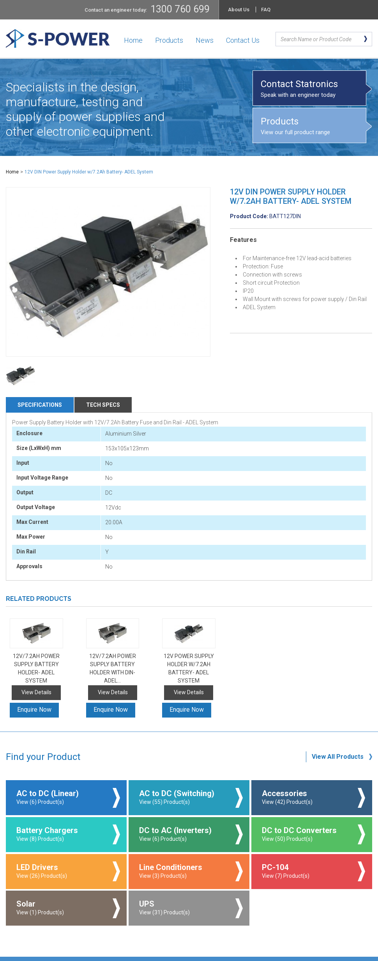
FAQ (265, 9)
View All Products (338, 756)
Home (133, 40)
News (205, 40)
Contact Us (243, 40)
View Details (36, 692)
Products (169, 40)
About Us (238, 9)
